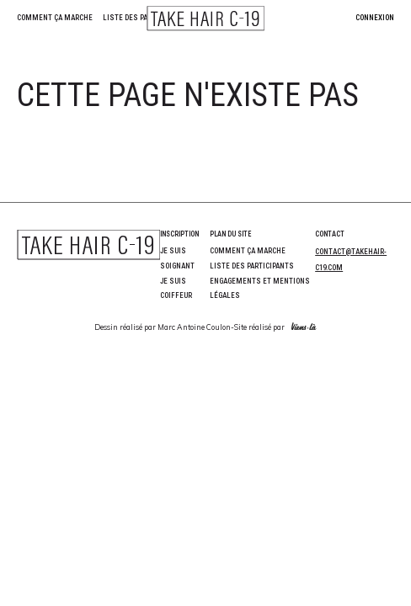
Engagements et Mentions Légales (260, 288)
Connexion (374, 17)
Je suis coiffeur (176, 288)
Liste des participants (145, 17)
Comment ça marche (55, 17)
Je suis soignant (177, 258)
